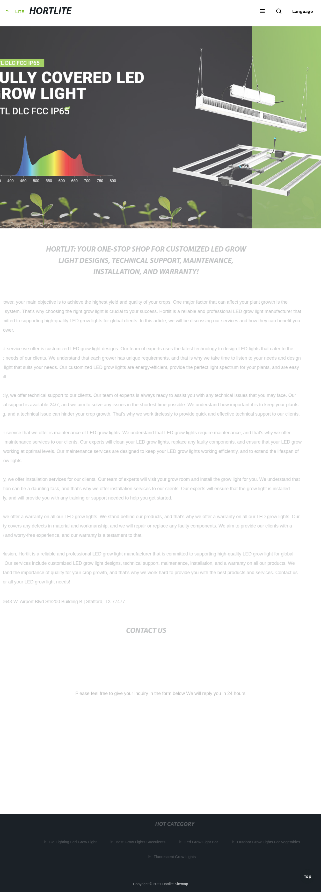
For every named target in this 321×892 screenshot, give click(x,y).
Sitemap (181, 884)
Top (307, 876)
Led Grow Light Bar (201, 842)
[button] (262, 11)
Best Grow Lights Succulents (141, 842)
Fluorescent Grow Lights (175, 856)
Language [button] (302, 11)
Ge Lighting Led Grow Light (73, 842)
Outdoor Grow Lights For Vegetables (269, 842)
